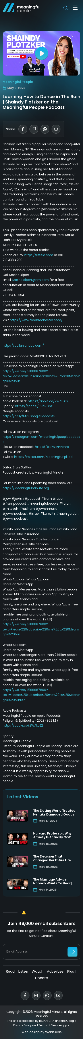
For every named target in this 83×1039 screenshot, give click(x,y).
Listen (23, 971)
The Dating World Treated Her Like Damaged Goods (54, 812)
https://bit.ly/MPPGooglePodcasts (29, 416)
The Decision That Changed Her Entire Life (52, 858)
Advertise (55, 971)
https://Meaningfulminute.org (26, 488)
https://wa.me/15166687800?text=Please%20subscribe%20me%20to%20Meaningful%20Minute (41, 695)
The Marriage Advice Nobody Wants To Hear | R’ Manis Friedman (54, 881)
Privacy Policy (22, 1025)
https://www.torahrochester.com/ (36, 320)
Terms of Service (50, 1025)
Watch (37, 971)
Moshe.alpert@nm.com (30, 280)
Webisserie (53, 1032)
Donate (41, 977)
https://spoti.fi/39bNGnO (34, 406)
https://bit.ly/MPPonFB (52, 447)
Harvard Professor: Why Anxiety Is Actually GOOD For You (53, 835)
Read (10, 971)
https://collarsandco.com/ (23, 345)
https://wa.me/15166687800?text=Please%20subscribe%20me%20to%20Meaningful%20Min (41, 376)
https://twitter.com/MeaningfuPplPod (43, 457)
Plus (70, 971)
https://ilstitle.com (38, 255)
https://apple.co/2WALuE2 (48, 401)
